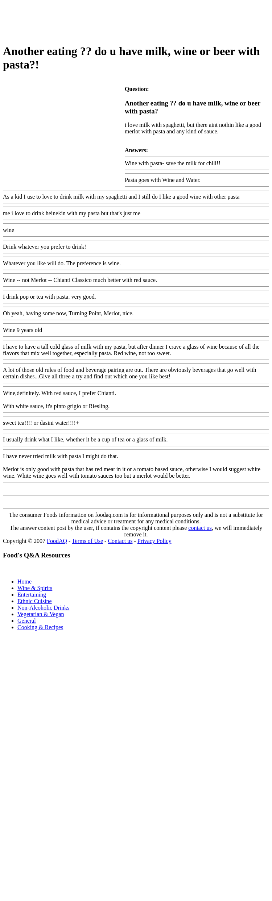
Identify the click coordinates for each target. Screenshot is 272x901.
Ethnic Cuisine (34, 601)
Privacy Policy (154, 541)
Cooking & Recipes (40, 627)
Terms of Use (87, 541)
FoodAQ (57, 541)
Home (24, 581)
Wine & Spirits (34, 588)
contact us (199, 528)
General (26, 621)
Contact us (120, 541)
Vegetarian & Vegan (40, 614)
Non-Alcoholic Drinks (43, 608)
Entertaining (31, 594)
